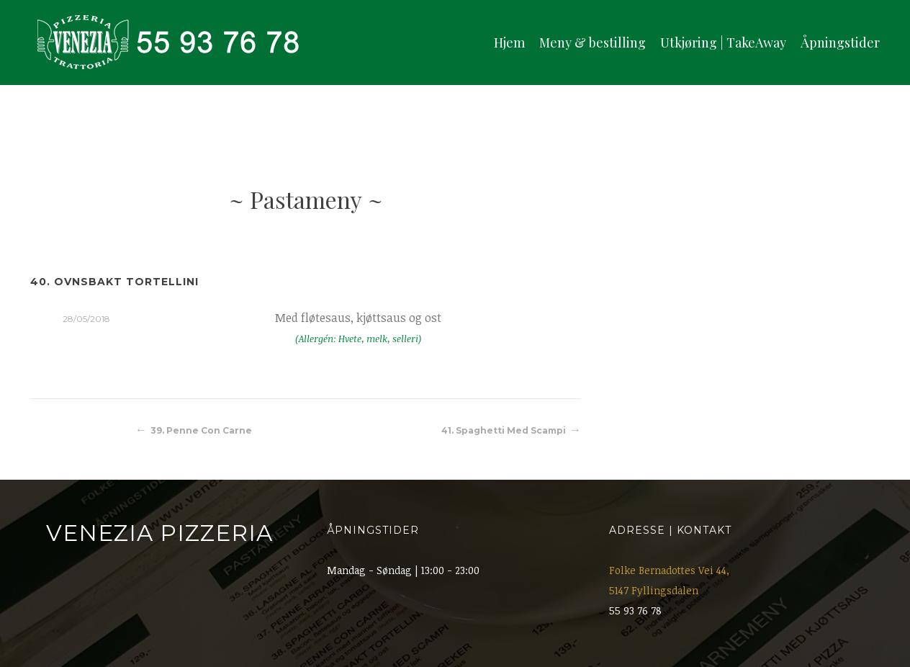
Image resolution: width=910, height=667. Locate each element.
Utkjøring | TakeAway (723, 42)
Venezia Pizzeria (159, 533)
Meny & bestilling (592, 42)
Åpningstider (840, 42)
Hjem (509, 42)
